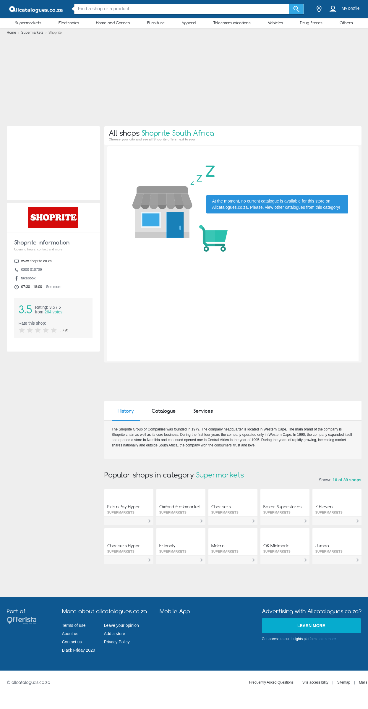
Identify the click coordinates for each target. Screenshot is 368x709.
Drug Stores (311, 22)
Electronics (69, 22)
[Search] (296, 9)
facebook (28, 278)
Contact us (72, 642)
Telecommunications (232, 22)
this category (327, 207)
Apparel (188, 22)
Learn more (311, 625)
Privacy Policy (117, 642)
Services (203, 411)
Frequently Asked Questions (271, 682)
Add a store (114, 633)
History (126, 411)
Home (12, 32)
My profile (351, 8)
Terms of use (74, 625)
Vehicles (275, 22)
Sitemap (343, 682)
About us (70, 633)
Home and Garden (113, 22)
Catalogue (164, 411)
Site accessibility (315, 682)
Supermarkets (28, 22)
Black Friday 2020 (78, 650)
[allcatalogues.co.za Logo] (36, 9)
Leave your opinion (121, 625)
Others (346, 22)
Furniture (156, 22)
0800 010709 (31, 270)
